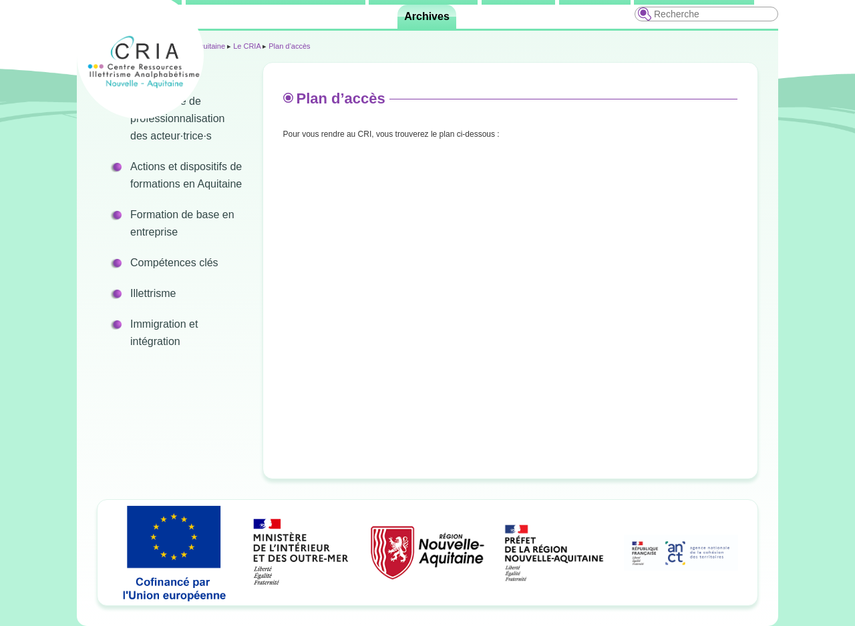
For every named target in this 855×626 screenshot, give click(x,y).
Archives (427, 16)
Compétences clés (174, 262)
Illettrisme (153, 293)
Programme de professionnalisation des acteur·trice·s (177, 118)
